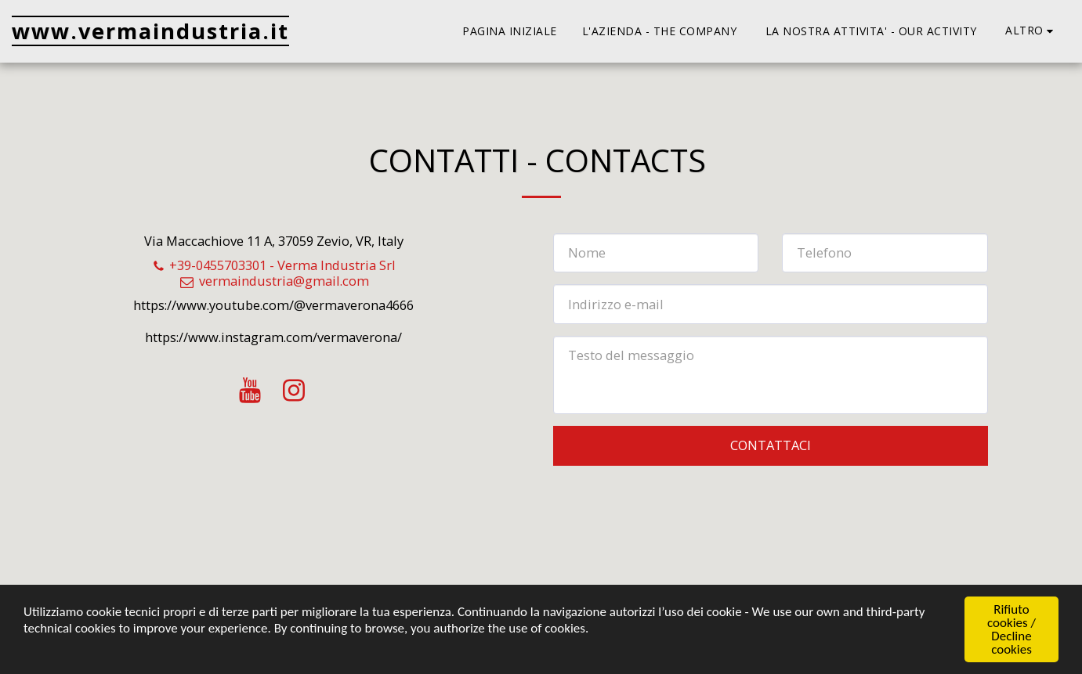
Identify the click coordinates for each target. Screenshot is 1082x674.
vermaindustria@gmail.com (274, 281)
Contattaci (770, 445)
